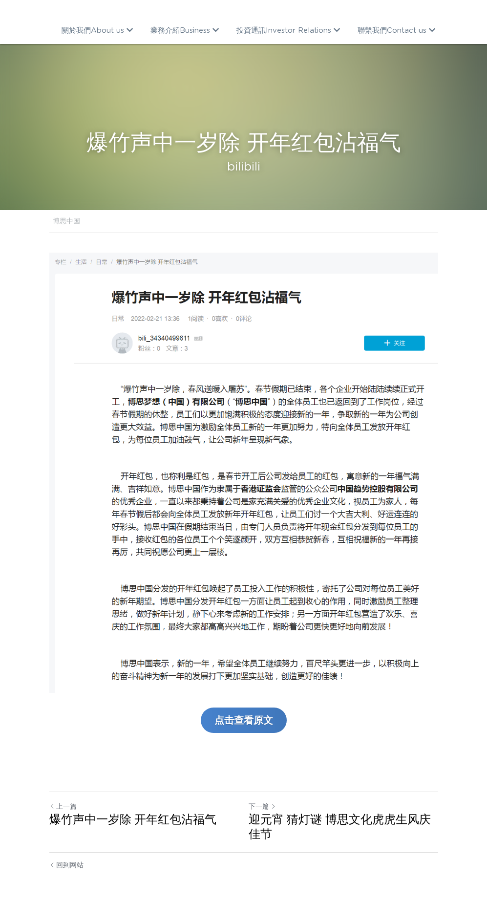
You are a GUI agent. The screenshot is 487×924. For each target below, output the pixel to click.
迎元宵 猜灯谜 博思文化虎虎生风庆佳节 (340, 826)
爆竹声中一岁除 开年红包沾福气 (133, 819)
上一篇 (63, 806)
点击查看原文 (243, 720)
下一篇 (262, 806)
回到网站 (66, 865)
